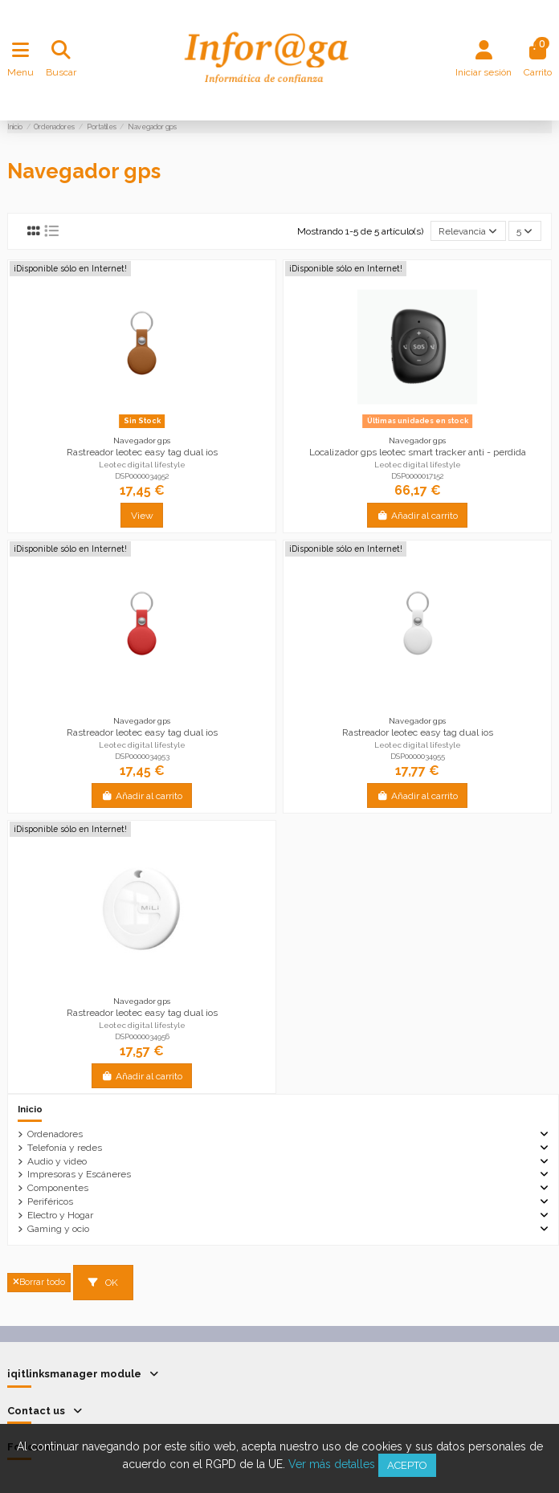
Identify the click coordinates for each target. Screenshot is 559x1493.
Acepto (407, 1465)
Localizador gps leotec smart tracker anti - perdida (417, 452)
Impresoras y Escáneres (79, 1174)
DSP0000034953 (142, 756)
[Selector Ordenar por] (468, 231)
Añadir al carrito (417, 515)
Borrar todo (39, 1282)
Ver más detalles (331, 1464)
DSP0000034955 (417, 756)
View (142, 515)
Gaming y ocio (58, 1228)
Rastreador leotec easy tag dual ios (142, 452)
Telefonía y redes (64, 1147)
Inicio (30, 1109)
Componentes (57, 1187)
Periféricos (50, 1201)
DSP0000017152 (417, 475)
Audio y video (57, 1161)
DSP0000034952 (142, 475)
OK (103, 1282)
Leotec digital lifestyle (142, 464)
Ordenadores (55, 1134)
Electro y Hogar (60, 1215)
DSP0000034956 (142, 1036)
